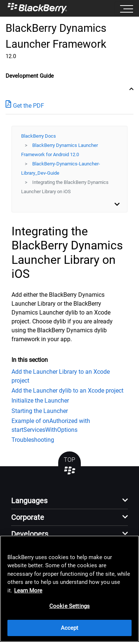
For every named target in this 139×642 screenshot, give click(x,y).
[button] (69, 502)
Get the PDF (25, 105)
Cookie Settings (69, 606)
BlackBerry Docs (38, 136)
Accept (70, 628)
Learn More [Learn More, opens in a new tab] (28, 590)
